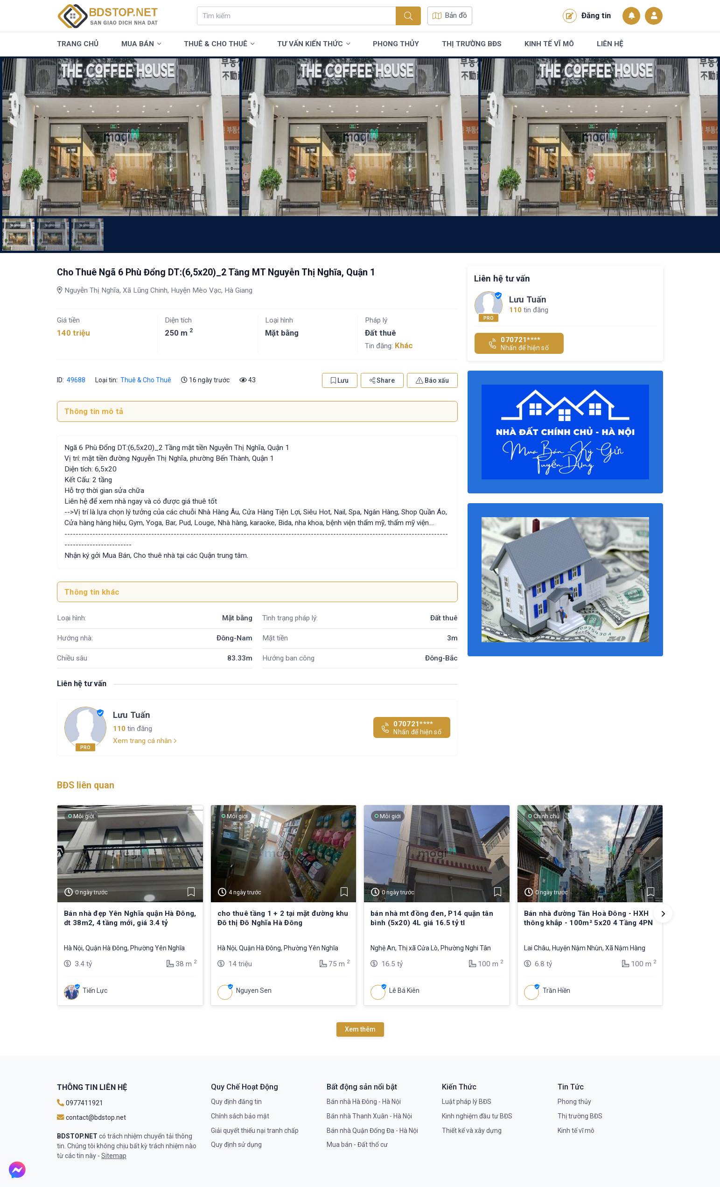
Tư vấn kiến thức (313, 44)
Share (382, 380)
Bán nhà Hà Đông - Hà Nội (364, 1101)
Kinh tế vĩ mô (549, 44)
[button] (663, 913)
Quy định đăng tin (236, 1101)
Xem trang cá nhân (145, 741)
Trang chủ (77, 44)
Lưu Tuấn (131, 715)
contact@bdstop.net (91, 1117)
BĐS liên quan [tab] (85, 785)
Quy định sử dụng (236, 1144)
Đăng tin (587, 16)
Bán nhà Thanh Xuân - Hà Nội (369, 1116)
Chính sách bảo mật (240, 1116)
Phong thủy (396, 44)
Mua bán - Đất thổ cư (357, 1144)
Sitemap (113, 1155)
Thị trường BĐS (472, 44)
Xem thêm (360, 1029)
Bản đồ (450, 15)
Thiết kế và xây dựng (472, 1130)
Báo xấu (432, 380)
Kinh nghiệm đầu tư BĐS (477, 1116)
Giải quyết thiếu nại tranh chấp (255, 1130)
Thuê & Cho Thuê (219, 44)
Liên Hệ (610, 44)
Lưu (340, 380)
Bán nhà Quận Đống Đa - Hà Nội (372, 1130)
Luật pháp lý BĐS (466, 1101)
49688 (76, 380)
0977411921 (80, 1103)
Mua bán (141, 44)
